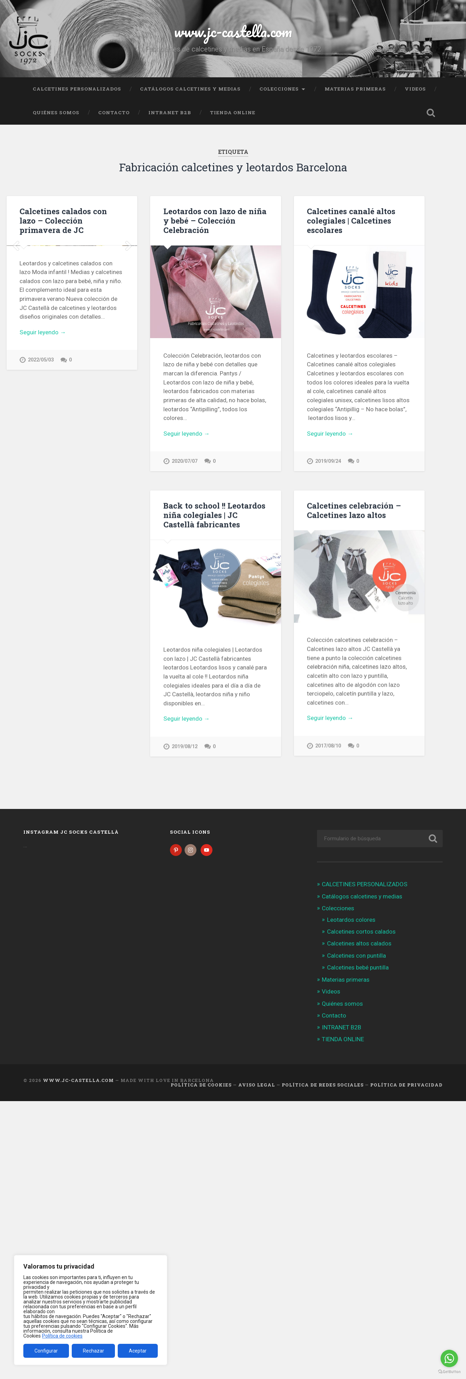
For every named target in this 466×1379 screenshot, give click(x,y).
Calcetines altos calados (359, 944)
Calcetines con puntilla (356, 955)
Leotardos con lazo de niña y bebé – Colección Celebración (214, 220)
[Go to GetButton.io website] (449, 1372)
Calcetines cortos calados (361, 932)
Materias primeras (355, 89)
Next (128, 300)
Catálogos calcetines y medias (190, 89)
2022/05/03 (41, 469)
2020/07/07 (184, 461)
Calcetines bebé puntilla (358, 967)
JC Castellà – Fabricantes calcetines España (114, 562)
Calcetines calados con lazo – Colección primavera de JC (63, 220)
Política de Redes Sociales (323, 1085)
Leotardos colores (351, 920)
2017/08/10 (328, 746)
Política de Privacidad (406, 1085)
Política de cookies (62, 1336)
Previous (15, 300)
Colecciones (279, 89)
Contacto (114, 112)
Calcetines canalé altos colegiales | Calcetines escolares (351, 220)
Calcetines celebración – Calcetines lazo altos (354, 510)
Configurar (46, 1351)
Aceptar (138, 1351)
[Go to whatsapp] (449, 1358)
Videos (415, 89)
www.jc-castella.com (233, 31)
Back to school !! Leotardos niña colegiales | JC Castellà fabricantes (214, 515)
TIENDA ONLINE (232, 112)
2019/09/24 (328, 461)
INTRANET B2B (169, 112)
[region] (90, 1310)
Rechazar (93, 1351)
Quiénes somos (56, 112)
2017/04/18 (87, 798)
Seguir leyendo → (43, 440)
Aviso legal (256, 1085)
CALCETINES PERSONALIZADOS (77, 89)
